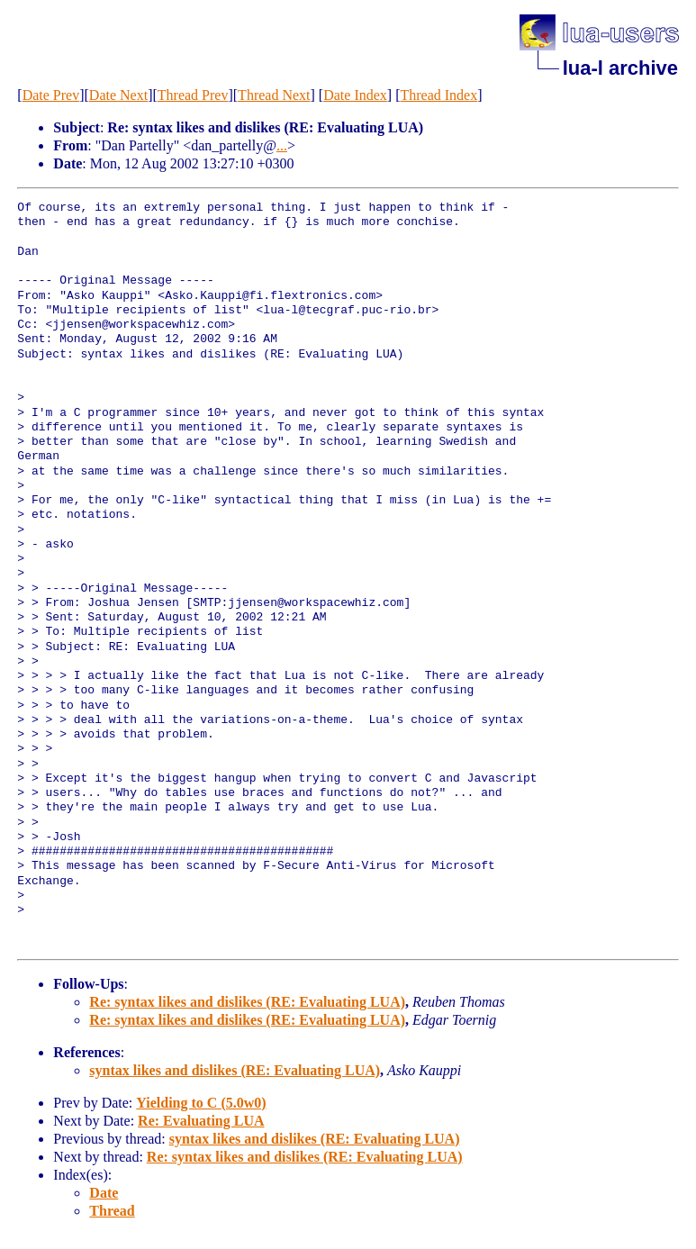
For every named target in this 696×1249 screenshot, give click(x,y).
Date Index (355, 95)
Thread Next (274, 95)
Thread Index (438, 95)
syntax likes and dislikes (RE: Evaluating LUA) (234, 1070)
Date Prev (51, 95)
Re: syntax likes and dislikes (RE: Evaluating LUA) (247, 1001)
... (281, 145)
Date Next (118, 95)
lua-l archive (620, 68)
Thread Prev (193, 95)
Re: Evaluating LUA (201, 1120)
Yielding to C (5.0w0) (201, 1102)
